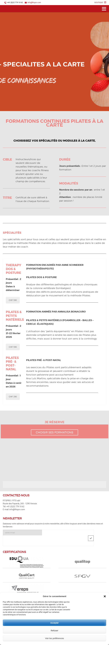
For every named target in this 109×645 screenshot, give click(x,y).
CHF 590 (13, 300)
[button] (104, 596)
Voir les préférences (54, 638)
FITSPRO (12, 9)
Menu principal (104, 9)
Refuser (54, 630)
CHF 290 (13, 396)
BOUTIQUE (99, 3)
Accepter (54, 623)
